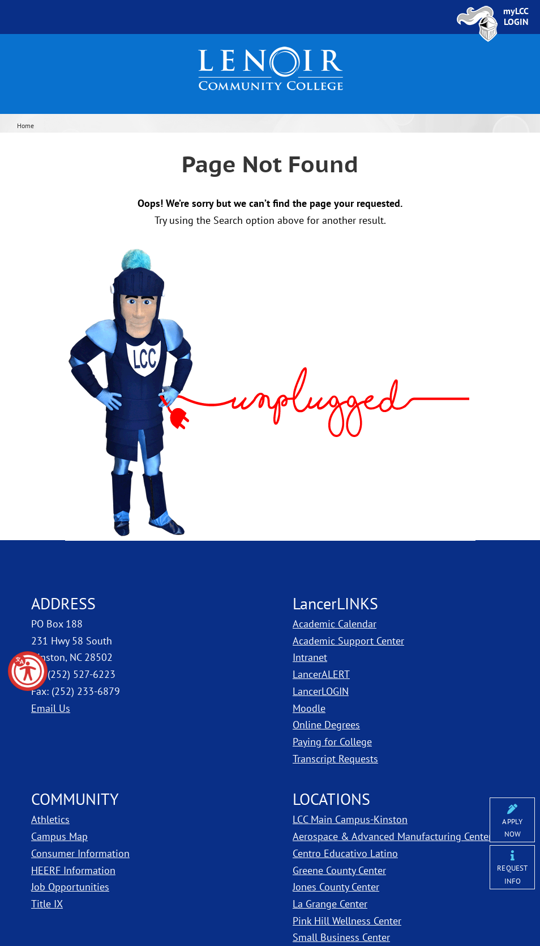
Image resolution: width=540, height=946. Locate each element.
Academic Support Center (348, 640)
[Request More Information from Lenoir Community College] (512, 867)
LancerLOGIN (321, 691)
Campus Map (59, 836)
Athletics (50, 819)
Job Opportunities (70, 886)
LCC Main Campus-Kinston (350, 819)
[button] (28, 671)
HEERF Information (73, 870)
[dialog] (506, 912)
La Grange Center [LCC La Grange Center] (330, 903)
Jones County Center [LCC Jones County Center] (336, 886)
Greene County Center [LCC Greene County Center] (339, 870)
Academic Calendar (334, 623)
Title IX (47, 903)
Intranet (310, 657)
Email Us (50, 708)
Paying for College (332, 741)
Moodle (309, 708)
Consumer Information (80, 853)
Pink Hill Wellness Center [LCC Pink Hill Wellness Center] (347, 920)
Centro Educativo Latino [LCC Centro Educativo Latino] (345, 853)
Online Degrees (326, 724)
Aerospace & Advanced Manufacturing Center (392, 836)
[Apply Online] (512, 820)
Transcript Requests (335, 758)
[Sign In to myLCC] (516, 16)
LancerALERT (321, 674)
